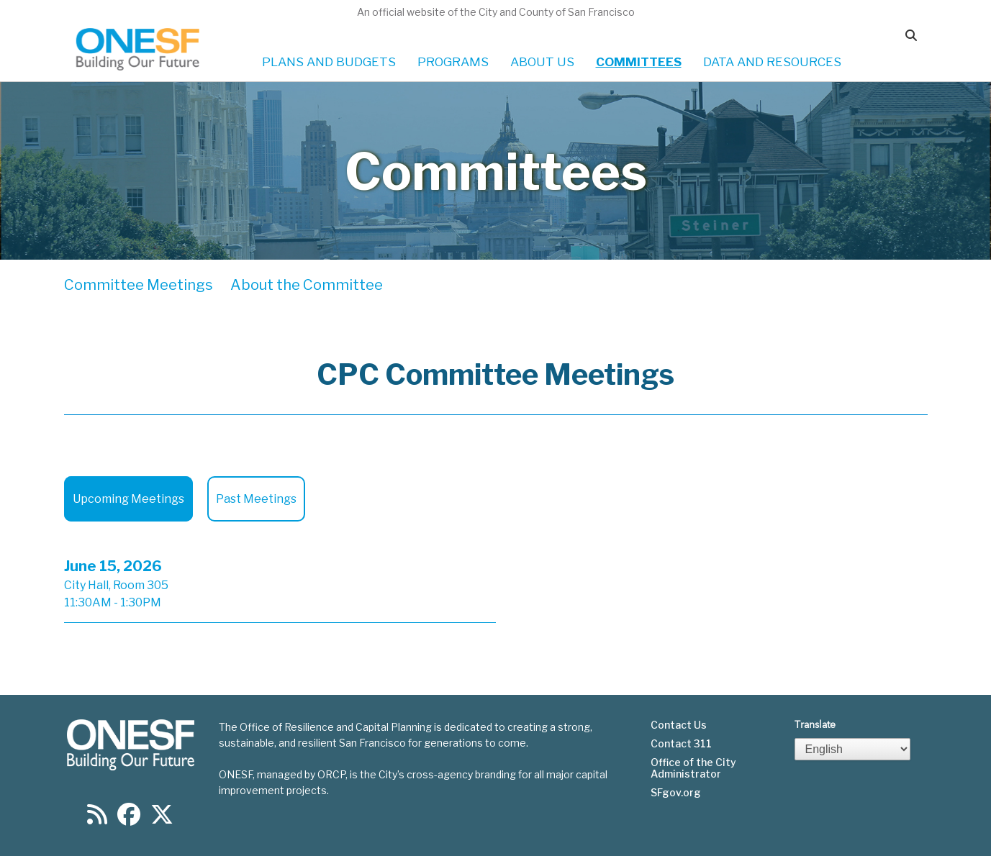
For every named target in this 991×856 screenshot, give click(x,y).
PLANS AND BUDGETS (329, 62)
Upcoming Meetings (128, 499)
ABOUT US (542, 62)
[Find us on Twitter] (161, 819)
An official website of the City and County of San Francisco (496, 12)
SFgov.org (676, 792)
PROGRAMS (453, 62)
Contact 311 (681, 744)
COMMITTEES (639, 62)
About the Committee (306, 284)
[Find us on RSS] (97, 819)
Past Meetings (256, 499)
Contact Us (679, 725)
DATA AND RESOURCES (772, 62)
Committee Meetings (138, 284)
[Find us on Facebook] (128, 819)
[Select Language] (853, 749)
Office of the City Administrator (693, 768)
